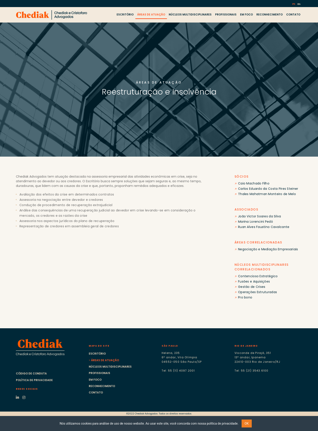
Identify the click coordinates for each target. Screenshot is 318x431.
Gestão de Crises (251, 287)
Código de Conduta (31, 373)
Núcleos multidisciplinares (110, 366)
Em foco (95, 380)
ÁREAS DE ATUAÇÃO (151, 14)
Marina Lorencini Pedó (255, 221)
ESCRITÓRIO (125, 14)
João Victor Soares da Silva (259, 216)
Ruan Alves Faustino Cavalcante (263, 227)
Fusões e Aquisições (254, 281)
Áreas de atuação (105, 360)
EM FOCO (246, 14)
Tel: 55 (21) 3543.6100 (251, 370)
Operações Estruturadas (257, 292)
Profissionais (99, 373)
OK (247, 423)
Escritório (97, 353)
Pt (294, 4)
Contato (96, 392)
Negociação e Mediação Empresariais (268, 249)
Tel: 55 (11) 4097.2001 (178, 370)
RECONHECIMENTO (269, 14)
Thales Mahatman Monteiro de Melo (267, 194)
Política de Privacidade (34, 380)
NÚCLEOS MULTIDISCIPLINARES (190, 14)
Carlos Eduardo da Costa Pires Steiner (268, 188)
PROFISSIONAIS (226, 14)
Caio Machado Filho (253, 183)
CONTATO (293, 14)
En (298, 4)
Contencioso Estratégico (258, 276)
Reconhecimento (102, 386)
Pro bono (245, 297)
